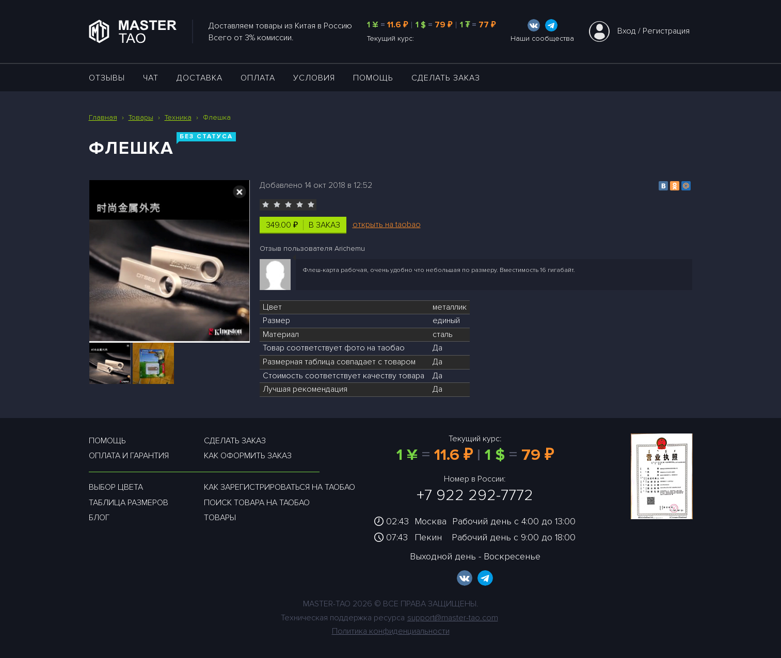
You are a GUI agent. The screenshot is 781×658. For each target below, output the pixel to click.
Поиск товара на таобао (257, 502)
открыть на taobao (387, 224)
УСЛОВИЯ (314, 78)
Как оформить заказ (248, 456)
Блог (99, 517)
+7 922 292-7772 (475, 495)
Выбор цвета (116, 487)
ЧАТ (150, 78)
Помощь (373, 78)
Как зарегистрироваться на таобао (279, 487)
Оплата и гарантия (129, 456)
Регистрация (666, 31)
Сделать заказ (445, 78)
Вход (626, 31)
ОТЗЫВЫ (107, 78)
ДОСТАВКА (199, 78)
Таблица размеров (128, 502)
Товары (220, 517)
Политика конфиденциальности (391, 631)
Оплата (258, 78)
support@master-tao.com (452, 618)
